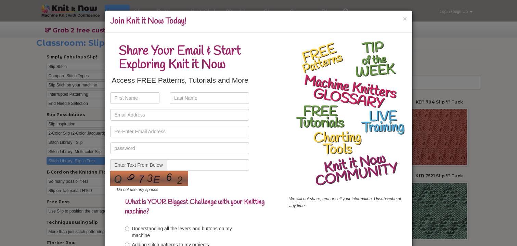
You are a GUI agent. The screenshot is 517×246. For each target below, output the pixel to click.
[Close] (405, 18)
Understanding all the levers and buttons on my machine (178, 232)
